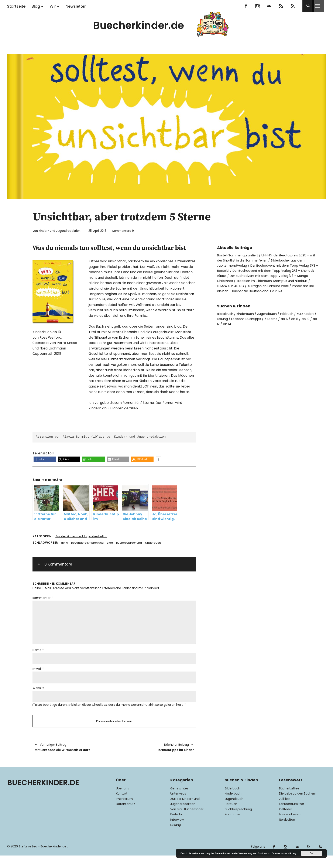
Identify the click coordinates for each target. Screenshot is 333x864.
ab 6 (304, 318)
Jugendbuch (271, 313)
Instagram (257, 6)
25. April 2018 (107, 230)
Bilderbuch (226, 313)
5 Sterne (290, 318)
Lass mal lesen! (290, 823)
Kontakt (121, 802)
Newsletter (76, 6)
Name (38, 654)
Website (38, 693)
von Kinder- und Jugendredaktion (61, 230)
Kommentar (42, 598)
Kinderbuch (157, 543)
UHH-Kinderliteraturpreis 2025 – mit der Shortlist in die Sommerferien (268, 258)
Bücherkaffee (289, 797)
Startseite (16, 6)
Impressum (124, 807)
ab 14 (250, 323)
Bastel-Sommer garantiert (239, 255)
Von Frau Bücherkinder (186, 818)
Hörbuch (292, 313)
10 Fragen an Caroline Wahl (290, 285)
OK (311, 853)
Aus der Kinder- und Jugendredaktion (83, 536)
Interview (177, 828)
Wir (53, 6)
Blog (36, 6)
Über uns (122, 797)
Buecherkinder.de (138, 25)
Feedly (281, 6)
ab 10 (64, 543)
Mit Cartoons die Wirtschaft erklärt (72, 755)
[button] (45, 459)
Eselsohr (176, 823)
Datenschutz (125, 812)
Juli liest (285, 807)
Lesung (237, 318)
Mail (269, 6)
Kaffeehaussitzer (291, 812)
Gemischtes (179, 797)
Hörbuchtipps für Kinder (156, 755)
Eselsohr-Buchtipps (263, 318)
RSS (292, 6)
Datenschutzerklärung (283, 853)
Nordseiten (287, 828)
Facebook (246, 6)
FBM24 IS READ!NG (249, 285)
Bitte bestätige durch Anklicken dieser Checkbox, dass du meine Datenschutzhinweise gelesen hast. (110, 710)
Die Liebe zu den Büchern (297, 802)
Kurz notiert (233, 823)
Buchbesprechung (132, 543)
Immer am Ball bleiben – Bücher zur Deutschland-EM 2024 (266, 290)
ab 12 (238, 323)
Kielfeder (285, 818)
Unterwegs (178, 802)
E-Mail (38, 674)
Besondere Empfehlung (89, 543)
